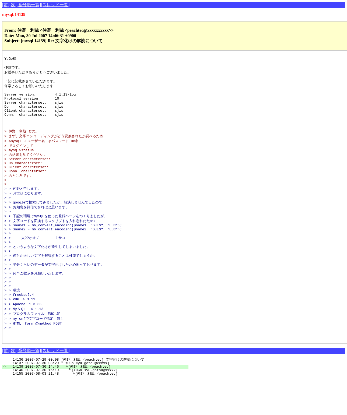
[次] (13, 4)
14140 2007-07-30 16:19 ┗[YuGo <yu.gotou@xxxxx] (99, 406)
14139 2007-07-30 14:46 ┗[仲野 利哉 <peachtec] (97, 402)
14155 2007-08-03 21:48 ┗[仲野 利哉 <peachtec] (96, 409)
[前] (5, 4)
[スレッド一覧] (55, 4)
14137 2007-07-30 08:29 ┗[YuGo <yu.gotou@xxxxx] (99, 399)
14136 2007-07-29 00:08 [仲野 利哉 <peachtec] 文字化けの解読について (95, 395)
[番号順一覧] (28, 4)
